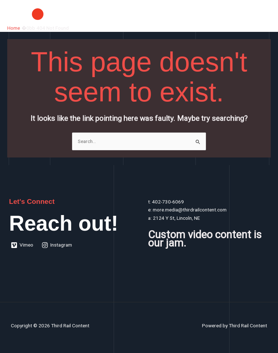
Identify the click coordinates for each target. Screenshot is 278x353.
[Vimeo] (22, 245)
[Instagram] (57, 245)
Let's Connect (32, 201)
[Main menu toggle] (263, 14)
